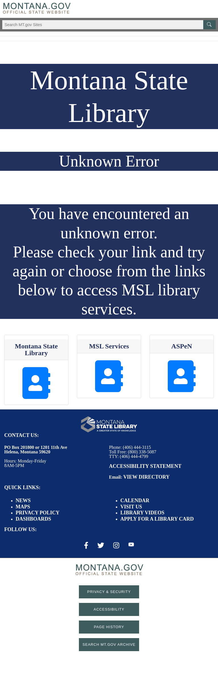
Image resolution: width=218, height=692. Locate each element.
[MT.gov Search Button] (209, 24)
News (23, 500)
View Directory (146, 477)
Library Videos (142, 513)
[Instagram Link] (116, 545)
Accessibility (109, 609)
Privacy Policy (38, 513)
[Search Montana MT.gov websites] (109, 24)
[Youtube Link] (131, 545)
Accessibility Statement (145, 466)
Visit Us (131, 507)
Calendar (134, 500)
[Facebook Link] (86, 545)
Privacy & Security (109, 592)
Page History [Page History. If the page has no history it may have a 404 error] (109, 627)
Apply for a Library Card (157, 519)
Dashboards (33, 519)
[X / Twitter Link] (101, 545)
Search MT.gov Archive (109, 644)
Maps (23, 507)
